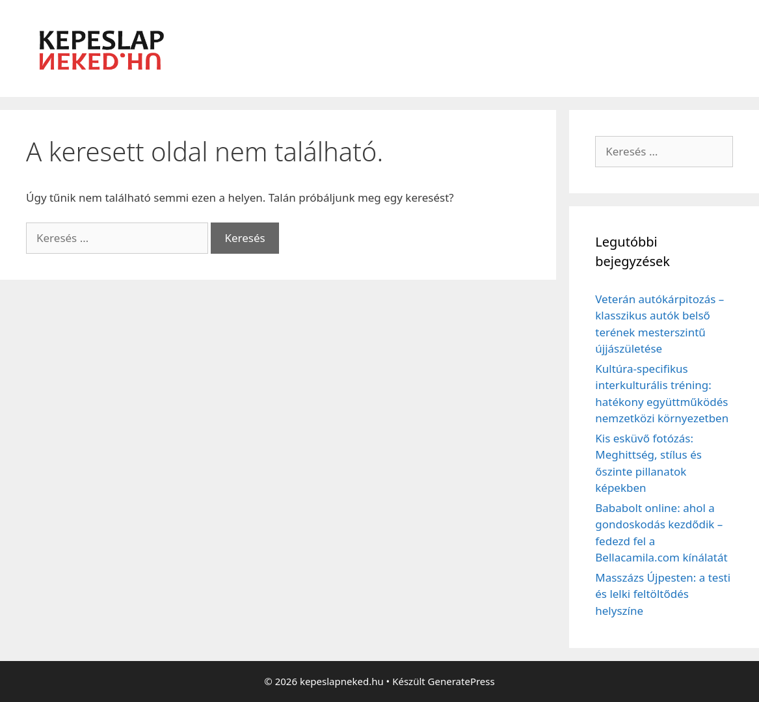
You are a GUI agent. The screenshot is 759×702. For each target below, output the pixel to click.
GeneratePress (461, 681)
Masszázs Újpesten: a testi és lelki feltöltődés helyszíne (662, 594)
